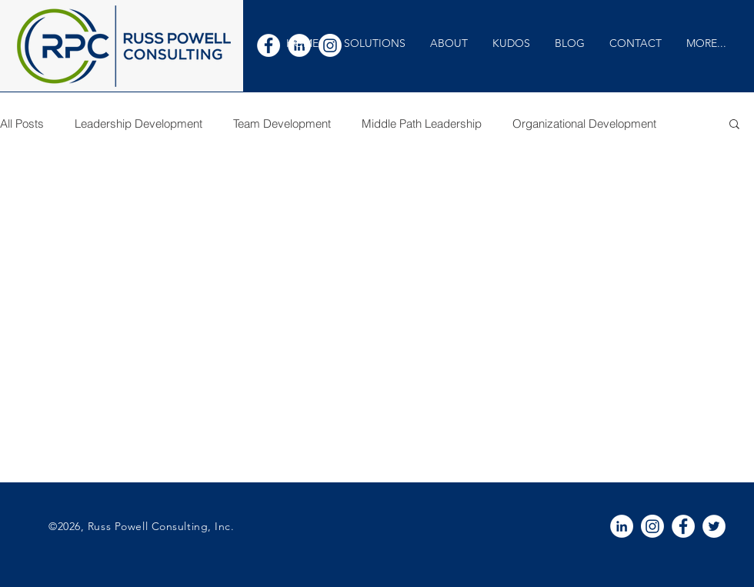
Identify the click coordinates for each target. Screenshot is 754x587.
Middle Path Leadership (422, 123)
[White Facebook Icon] (268, 45)
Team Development (282, 123)
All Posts (22, 123)
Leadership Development (138, 123)
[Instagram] (652, 526)
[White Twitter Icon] (714, 526)
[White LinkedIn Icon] (621, 526)
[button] (374, 43)
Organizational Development (584, 123)
